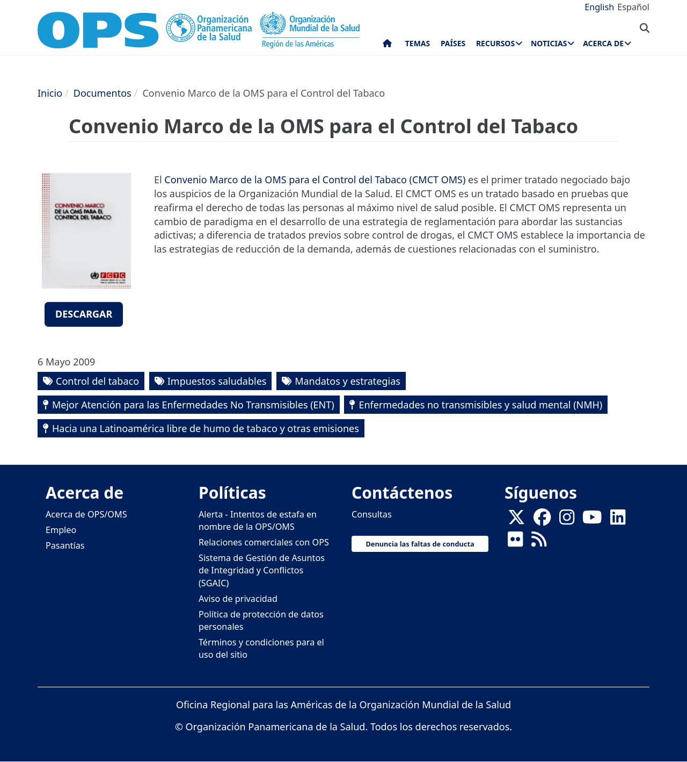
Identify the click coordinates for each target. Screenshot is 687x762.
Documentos (102, 93)
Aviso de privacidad (238, 599)
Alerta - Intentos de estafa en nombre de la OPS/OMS (258, 520)
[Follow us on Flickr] (515, 542)
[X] (516, 520)
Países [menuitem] (453, 43)
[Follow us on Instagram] (566, 520)
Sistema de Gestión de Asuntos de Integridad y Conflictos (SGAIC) (262, 570)
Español (633, 7)
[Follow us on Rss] (538, 542)
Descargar (83, 313)
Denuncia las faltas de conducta (420, 544)
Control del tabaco (97, 381)
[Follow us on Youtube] (592, 520)
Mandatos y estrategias (347, 381)
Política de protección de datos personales (261, 620)
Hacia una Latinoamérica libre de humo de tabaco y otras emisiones (205, 428)
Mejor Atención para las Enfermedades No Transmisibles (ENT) (193, 404)
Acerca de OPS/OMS (86, 514)
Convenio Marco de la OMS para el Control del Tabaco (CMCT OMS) (314, 179)
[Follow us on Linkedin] (617, 520)
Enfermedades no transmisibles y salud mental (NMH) (480, 404)
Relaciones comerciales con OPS (264, 542)
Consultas (372, 514)
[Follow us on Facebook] (542, 520)
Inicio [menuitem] (387, 45)
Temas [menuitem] (417, 43)
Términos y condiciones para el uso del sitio (261, 648)
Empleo (61, 530)
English (599, 7)
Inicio (50, 93)
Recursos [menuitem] (495, 43)
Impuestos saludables (217, 381)
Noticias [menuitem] (549, 43)
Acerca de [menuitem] (603, 43)
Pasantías (65, 545)
